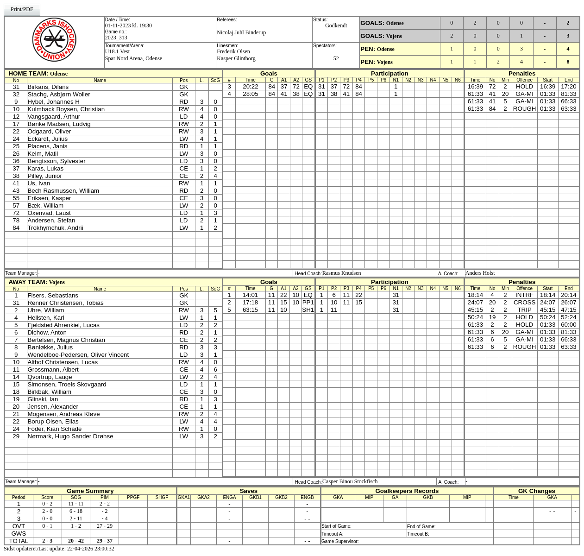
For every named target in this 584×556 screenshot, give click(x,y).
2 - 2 (105, 503)
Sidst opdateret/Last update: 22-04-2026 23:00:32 (59, 548)
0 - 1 (47, 526)
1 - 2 (76, 526)
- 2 (104, 511)
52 (336, 58)
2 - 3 (47, 540)
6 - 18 (75, 511)
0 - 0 (47, 518)
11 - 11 (76, 503)
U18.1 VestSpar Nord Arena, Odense (133, 55)
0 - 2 (47, 503)
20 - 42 (76, 540)
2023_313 (116, 37)
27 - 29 (105, 526)
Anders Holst (480, 273)
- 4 (104, 518)
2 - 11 (75, 518)
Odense (395, 23)
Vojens (394, 36)
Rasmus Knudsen (341, 273)
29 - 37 (105, 540)
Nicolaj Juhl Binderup (241, 32)
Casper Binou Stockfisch (349, 481)
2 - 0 (47, 511)
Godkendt (336, 25)
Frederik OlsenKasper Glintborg (236, 55)
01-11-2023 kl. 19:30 (128, 25)
